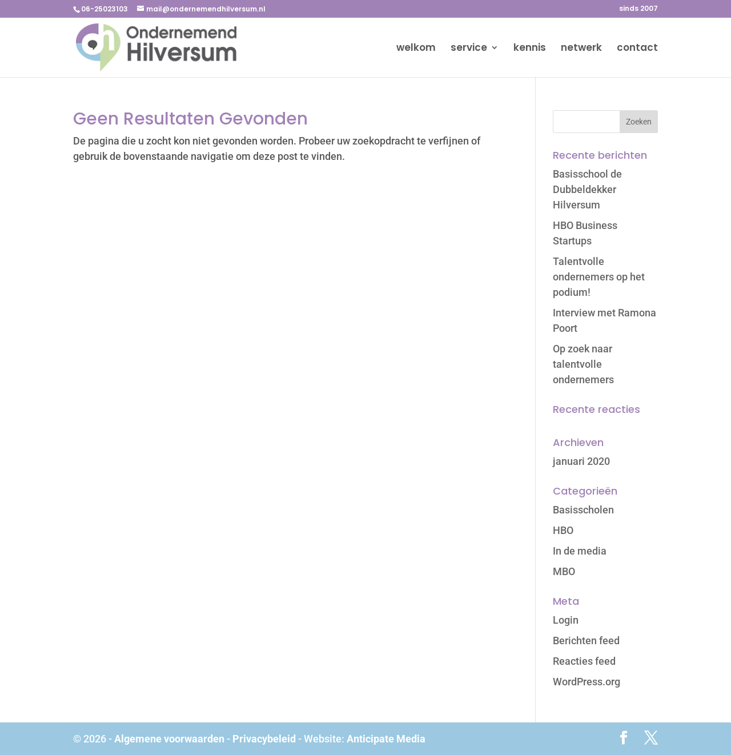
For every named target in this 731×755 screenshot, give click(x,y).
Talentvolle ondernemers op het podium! (599, 276)
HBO (563, 530)
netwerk (581, 48)
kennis (529, 48)
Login (566, 620)
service (469, 48)
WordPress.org (586, 682)
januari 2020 (581, 461)
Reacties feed (584, 661)
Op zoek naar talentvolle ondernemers (583, 364)
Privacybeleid (264, 739)
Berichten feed (586, 640)
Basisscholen (583, 510)
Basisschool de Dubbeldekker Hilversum (587, 189)
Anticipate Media (386, 739)
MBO (564, 571)
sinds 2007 (638, 9)
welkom (416, 48)
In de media (580, 551)
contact (637, 48)
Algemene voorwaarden (169, 739)
